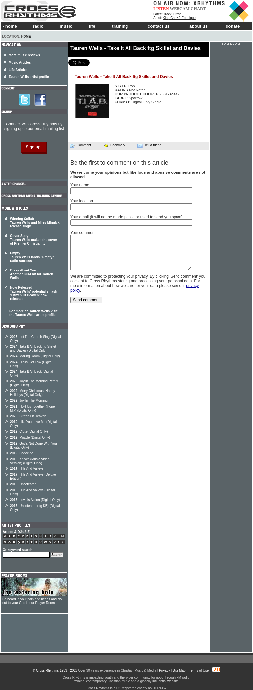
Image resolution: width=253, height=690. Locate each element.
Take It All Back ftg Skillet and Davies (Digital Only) (33, 348)
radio (36, 26)
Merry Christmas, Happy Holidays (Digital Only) (32, 393)
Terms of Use (199, 670)
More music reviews (24, 55)
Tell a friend (149, 145)
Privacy (164, 670)
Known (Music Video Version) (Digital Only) (29, 461)
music (64, 26)
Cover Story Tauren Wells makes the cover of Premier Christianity (33, 239)
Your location (81, 201)
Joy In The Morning (29, 400)
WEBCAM (179, 8)
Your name (79, 185)
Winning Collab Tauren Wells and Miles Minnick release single (35, 222)
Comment (80, 145)
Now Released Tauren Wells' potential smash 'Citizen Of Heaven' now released (33, 293)
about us (196, 26)
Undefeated (23, 484)
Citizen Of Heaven (28, 416)
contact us (157, 26)
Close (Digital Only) (29, 431)
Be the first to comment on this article (119, 162)
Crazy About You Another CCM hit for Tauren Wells (31, 274)
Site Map (179, 670)
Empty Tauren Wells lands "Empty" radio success (32, 257)
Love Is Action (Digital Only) (35, 500)
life (90, 26)
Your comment (83, 232)
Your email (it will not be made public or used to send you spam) (126, 217)
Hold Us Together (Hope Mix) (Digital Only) (32, 408)
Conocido (21, 453)
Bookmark (114, 145)
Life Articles (18, 70)
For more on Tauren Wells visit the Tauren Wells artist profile (33, 313)
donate (231, 26)
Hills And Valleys (27, 468)
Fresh (177, 14)
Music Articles (20, 62)
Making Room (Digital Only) (35, 356)
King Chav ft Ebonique (179, 18)
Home (26, 36)
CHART (198, 8)
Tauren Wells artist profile (29, 77)
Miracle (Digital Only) (30, 437)
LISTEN (161, 8)
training (118, 26)
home (9, 26)
